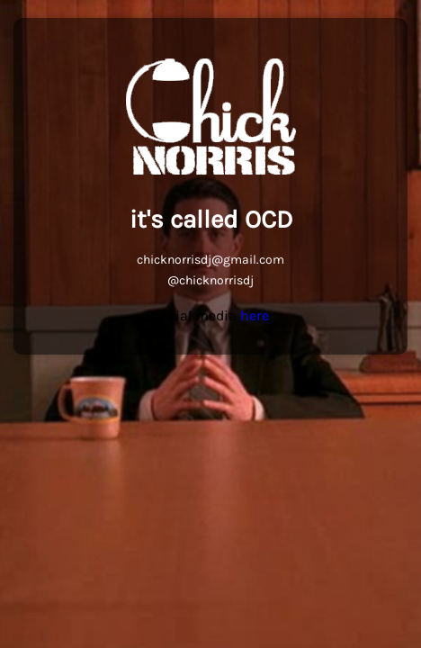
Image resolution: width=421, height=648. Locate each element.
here (254, 315)
